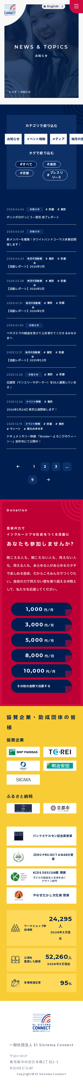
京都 (26, 173)
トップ (13, 92)
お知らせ (13, 139)
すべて (27, 164)
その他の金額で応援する (33, 686)
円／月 (39, 609)
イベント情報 (36, 139)
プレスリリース (56, 175)
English (53, 6)
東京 (53, 164)
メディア (58, 139)
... (67, 466)
